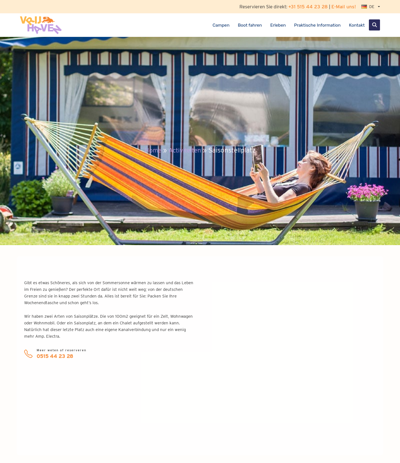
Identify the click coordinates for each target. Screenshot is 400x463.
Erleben (278, 25)
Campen (220, 25)
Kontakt (357, 25)
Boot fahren (250, 25)
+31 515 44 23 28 (308, 6)
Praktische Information (317, 25)
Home (152, 150)
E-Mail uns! (343, 6)
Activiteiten (185, 150)
